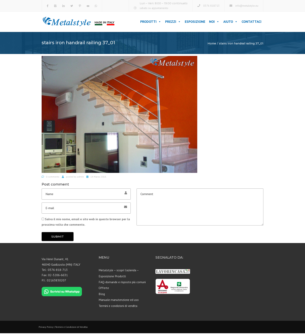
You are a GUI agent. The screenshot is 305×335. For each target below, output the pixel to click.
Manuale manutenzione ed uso (119, 301)
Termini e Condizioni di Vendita (71, 328)
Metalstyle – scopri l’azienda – (119, 272)
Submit (57, 238)
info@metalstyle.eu (246, 5)
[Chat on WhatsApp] (62, 293)
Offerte (104, 290)
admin (80, 178)
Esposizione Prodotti (112, 278)
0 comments (52, 178)
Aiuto (230, 22)
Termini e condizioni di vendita (118, 307)
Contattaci (251, 22)
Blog (102, 295)
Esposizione (195, 22)
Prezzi (173, 22)
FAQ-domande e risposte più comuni (122, 284)
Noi (214, 22)
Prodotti (150, 22)
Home (212, 45)
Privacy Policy (46, 328)
